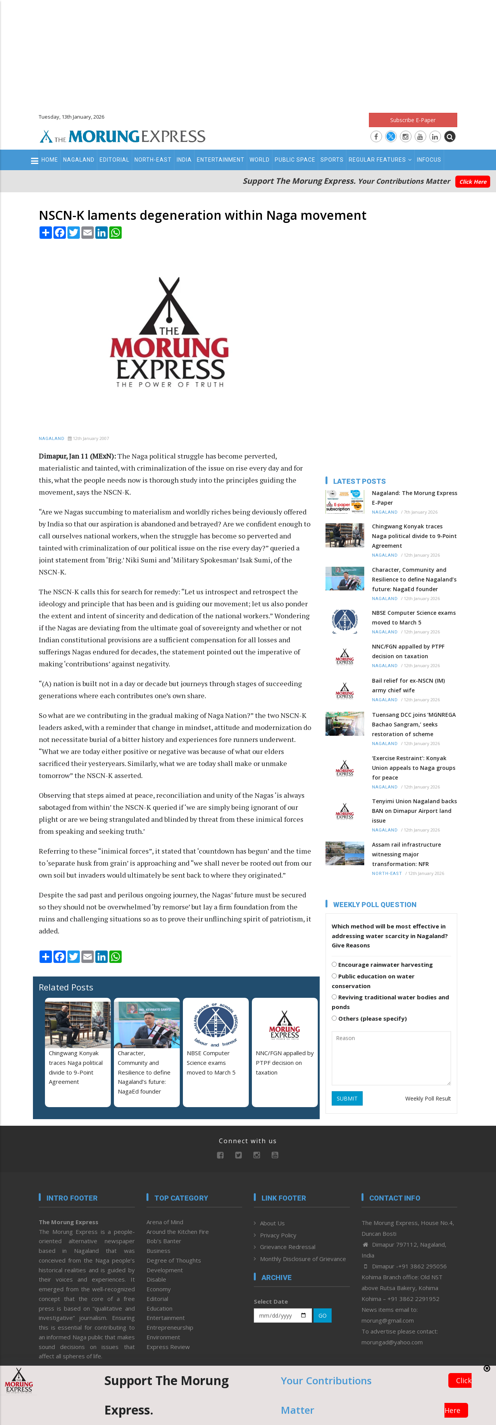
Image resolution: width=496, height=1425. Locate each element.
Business (158, 1250)
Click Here (472, 181)
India (184, 160)
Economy (158, 1289)
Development (164, 1270)
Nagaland (79, 160)
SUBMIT (347, 1098)
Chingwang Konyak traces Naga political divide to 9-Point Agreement (414, 536)
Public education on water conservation (373, 981)
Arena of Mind (164, 1222)
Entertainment (221, 160)
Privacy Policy (278, 1235)
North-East (153, 160)
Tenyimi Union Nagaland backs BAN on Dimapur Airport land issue (414, 810)
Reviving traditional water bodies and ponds (390, 1002)
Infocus (429, 160)
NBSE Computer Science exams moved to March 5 (211, 1062)
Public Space (295, 160)
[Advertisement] (248, 54)
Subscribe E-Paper (413, 120)
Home (49, 160)
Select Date (271, 1301)
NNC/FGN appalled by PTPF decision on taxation (285, 1062)
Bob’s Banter (163, 1241)
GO (323, 1315)
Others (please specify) (369, 1018)
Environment (163, 1337)
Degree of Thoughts (173, 1260)
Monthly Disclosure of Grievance (303, 1259)
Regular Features (380, 160)
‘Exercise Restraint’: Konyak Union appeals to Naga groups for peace (413, 767)
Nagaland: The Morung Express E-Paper (414, 497)
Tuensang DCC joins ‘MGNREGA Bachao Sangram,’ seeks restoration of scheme (414, 724)
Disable (156, 1279)
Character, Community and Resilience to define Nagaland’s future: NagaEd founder (144, 1072)
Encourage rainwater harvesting (382, 964)
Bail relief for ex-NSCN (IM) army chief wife (408, 685)
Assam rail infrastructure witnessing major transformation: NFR (406, 854)
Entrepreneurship (169, 1327)
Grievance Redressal (287, 1247)
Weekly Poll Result (428, 1098)
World (260, 160)
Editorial (114, 160)
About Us (272, 1223)
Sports (332, 160)
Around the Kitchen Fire (177, 1231)
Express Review (168, 1347)
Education (159, 1308)
